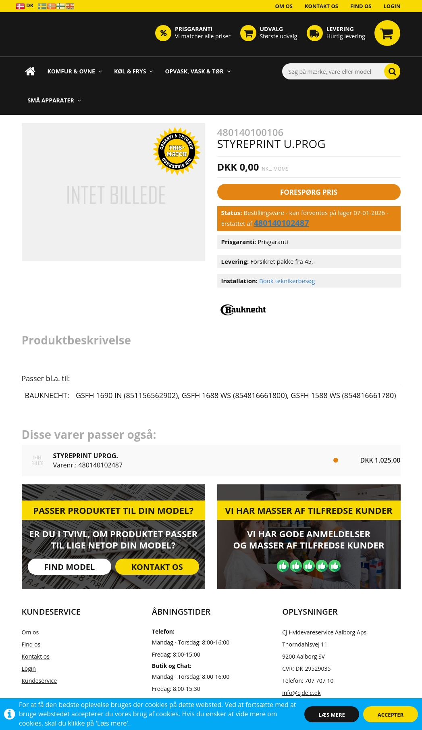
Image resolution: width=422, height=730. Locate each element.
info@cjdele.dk (301, 693)
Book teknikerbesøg (287, 281)
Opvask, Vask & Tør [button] (197, 71)
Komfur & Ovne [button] (75, 71)
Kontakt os (321, 6)
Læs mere (331, 714)
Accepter (390, 714)
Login (392, 6)
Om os (284, 6)
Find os (361, 6)
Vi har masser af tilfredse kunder (308, 510)
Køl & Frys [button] (133, 71)
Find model (69, 566)
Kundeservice (39, 680)
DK (25, 6)
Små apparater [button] (54, 100)
